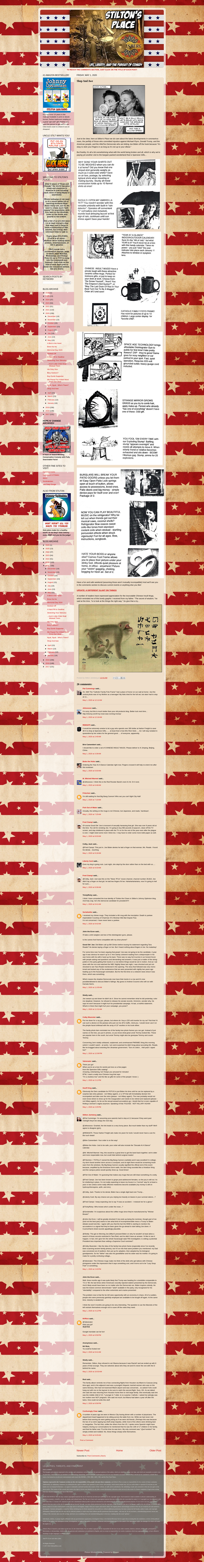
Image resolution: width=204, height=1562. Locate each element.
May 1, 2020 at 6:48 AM (92, 785)
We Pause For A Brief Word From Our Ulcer (58, 381)
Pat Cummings (89, 689)
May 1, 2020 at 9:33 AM (92, 868)
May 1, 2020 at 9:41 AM (92, 904)
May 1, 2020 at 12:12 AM (92, 700)
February (51, 400)
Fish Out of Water (90, 808)
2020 (48, 313)
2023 (48, 303)
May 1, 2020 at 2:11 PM (92, 1080)
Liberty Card (88, 861)
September (52, 327)
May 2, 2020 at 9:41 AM (92, 1352)
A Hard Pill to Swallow (55, 357)
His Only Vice (52, 369)
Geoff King (87, 1088)
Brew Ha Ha (52, 347)
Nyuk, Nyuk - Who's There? (58, 385)
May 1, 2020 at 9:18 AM (92, 853)
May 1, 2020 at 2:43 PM (92, 1269)
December (52, 316)
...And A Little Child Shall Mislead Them (56, 365)
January (51, 403)
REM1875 (86, 725)
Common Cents (49, 472)
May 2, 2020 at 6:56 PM (92, 1403)
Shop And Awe (53, 389)
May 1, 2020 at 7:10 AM (92, 800)
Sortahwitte (87, 912)
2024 (48, 300)
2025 (48, 296)
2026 (48, 293)
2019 (48, 407)
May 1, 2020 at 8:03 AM (92, 836)
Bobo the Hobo (89, 761)
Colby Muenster (89, 1017)
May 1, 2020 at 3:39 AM (92, 754)
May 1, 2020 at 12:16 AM (92, 717)
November (52, 320)
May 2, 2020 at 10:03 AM (92, 1372)
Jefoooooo (87, 708)
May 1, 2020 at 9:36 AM (92, 887)
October (51, 323)
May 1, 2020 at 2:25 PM (92, 1107)
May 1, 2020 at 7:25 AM (92, 814)
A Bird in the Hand (54, 343)
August (51, 330)
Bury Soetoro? (52, 373)
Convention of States (51, 475)
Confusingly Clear (90, 1411)
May (49, 340)
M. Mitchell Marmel (90, 779)
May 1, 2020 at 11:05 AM (92, 987)
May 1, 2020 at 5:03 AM (92, 771)
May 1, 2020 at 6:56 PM (92, 1335)
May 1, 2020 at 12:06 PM (92, 1053)
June (50, 337)
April (50, 393)
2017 (48, 414)
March (50, 396)
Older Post (155, 1450)
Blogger (116, 1552)
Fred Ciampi (88, 822)
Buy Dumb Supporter (55, 376)
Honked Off (51, 354)
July (49, 333)
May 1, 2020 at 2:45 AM (92, 737)
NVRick (86, 1319)
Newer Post (83, 1450)
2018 (48, 411)
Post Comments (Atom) (96, 1456)
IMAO (45, 478)
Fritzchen (86, 793)
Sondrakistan (48, 481)
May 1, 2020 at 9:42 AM (92, 924)
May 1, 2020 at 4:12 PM (92, 1311)
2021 (48, 310)
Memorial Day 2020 (54, 350)
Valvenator (87, 1061)
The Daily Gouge (49, 484)
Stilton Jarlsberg (90, 1115)
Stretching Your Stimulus (56, 360)
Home (119, 1450)
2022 (48, 306)
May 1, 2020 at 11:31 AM (92, 1009)
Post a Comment (86, 1440)
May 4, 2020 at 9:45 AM (92, 1435)
